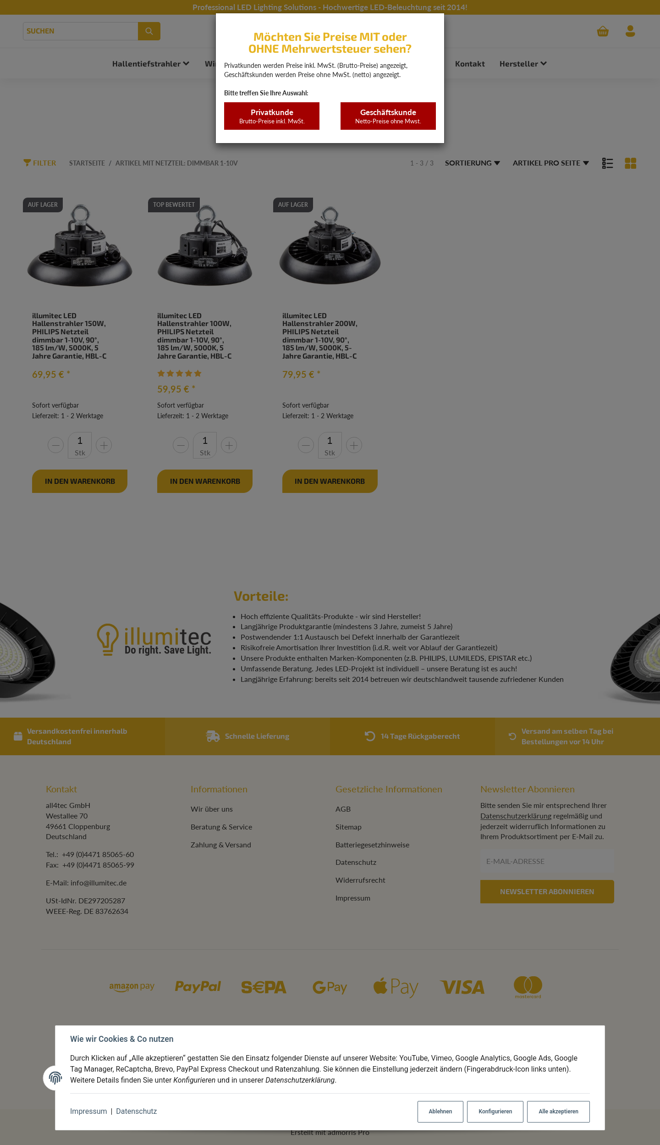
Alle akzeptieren (558, 1111)
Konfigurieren (495, 1111)
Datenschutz (136, 1111)
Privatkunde (271, 116)
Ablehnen (440, 1111)
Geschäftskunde (388, 116)
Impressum (88, 1111)
